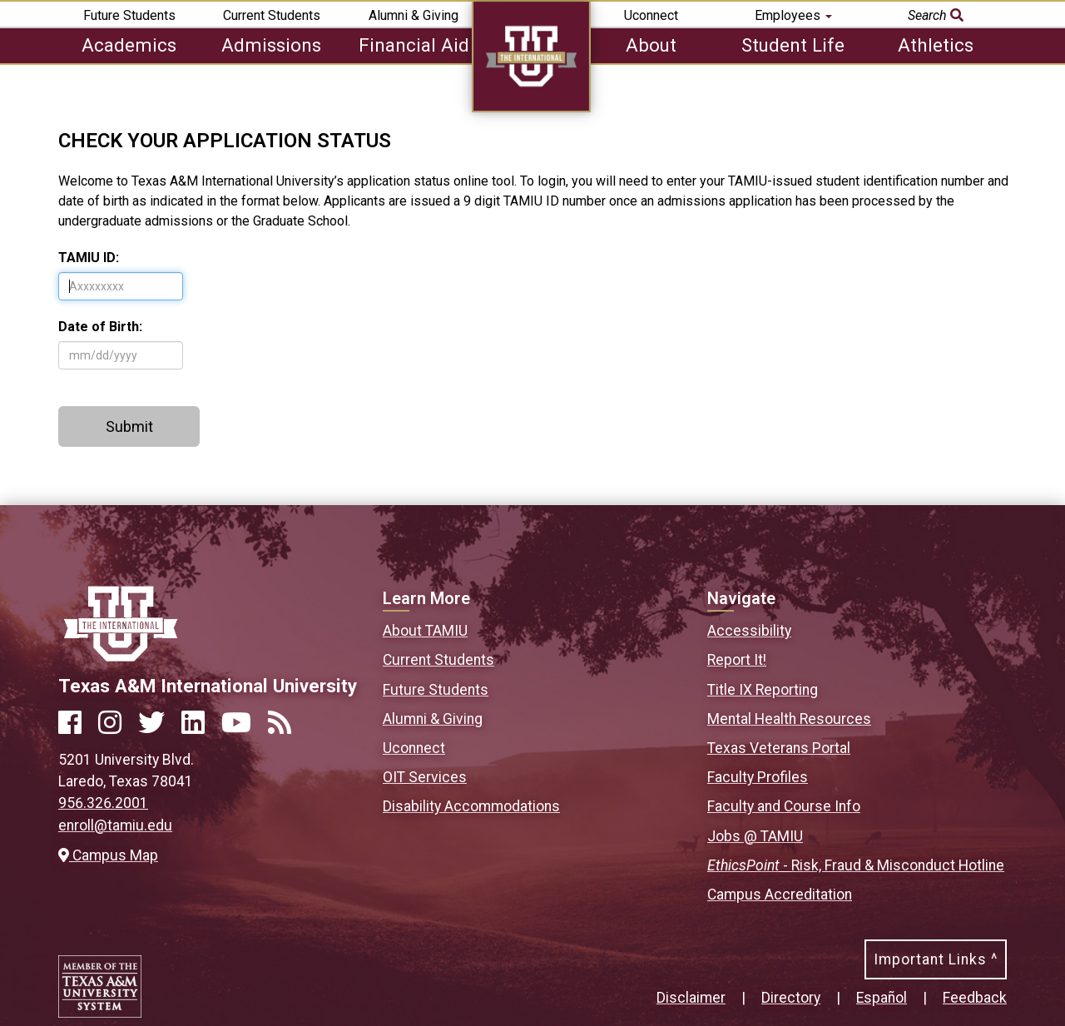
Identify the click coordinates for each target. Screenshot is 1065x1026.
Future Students (129, 15)
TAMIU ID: (88, 257)
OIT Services (425, 777)
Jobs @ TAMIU (755, 836)
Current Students (271, 15)
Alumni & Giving (413, 15)
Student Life (793, 45)
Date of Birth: (100, 327)
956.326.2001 (103, 803)
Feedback (975, 997)
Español (881, 997)
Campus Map (108, 855)
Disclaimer (691, 997)
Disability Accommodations (471, 806)
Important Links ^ (936, 959)
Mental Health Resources (789, 719)
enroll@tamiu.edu (115, 825)
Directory (790, 997)
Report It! (736, 660)
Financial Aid (414, 45)
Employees (793, 15)
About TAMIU (425, 630)
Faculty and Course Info (783, 806)
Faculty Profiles (757, 777)
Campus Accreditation (779, 894)
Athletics (935, 45)
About (651, 45)
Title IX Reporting (762, 690)
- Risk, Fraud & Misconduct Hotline (855, 865)
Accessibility (749, 630)
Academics (129, 45)
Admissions (271, 45)
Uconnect (651, 15)
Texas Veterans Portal (778, 748)
